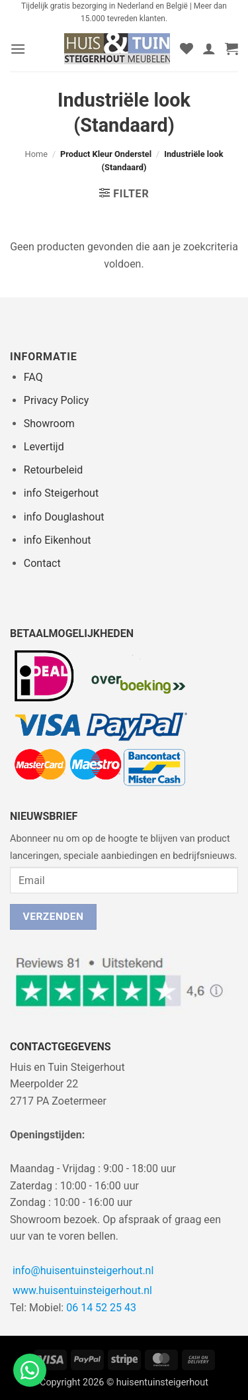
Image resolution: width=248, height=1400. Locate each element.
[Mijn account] (209, 48)
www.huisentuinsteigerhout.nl (82, 1290)
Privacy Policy (56, 400)
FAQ (33, 377)
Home (36, 154)
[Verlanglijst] (186, 48)
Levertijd (44, 446)
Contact (42, 563)
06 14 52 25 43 (101, 1307)
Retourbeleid (53, 470)
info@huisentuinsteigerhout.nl (83, 1270)
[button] (18, 48)
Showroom (49, 423)
